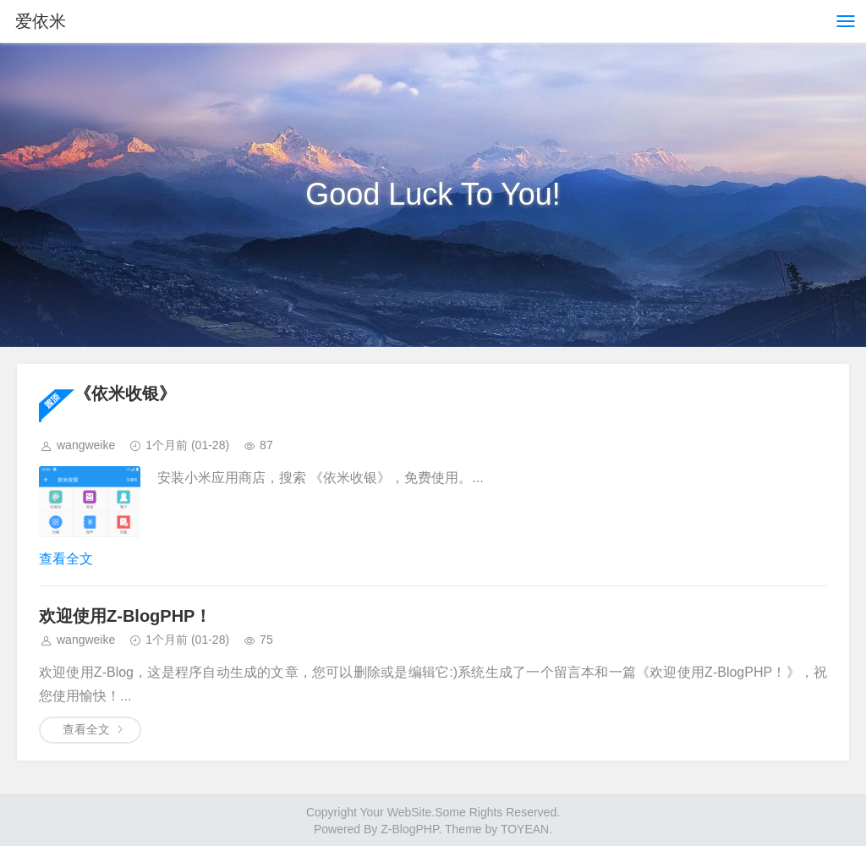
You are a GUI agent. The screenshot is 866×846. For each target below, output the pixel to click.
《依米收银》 (125, 393)
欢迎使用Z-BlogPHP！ (125, 616)
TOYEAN (525, 829)
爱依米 (40, 21)
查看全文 (66, 559)
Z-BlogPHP (409, 829)
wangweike (86, 445)
